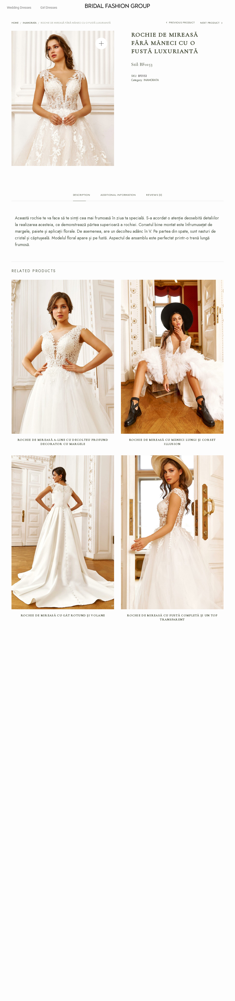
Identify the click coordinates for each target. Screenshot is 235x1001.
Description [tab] (81, 195)
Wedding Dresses (19, 7)
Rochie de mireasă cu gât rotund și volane (63, 615)
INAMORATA (29, 23)
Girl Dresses (48, 7)
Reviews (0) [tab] (154, 195)
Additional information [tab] (118, 195)
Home (15, 23)
